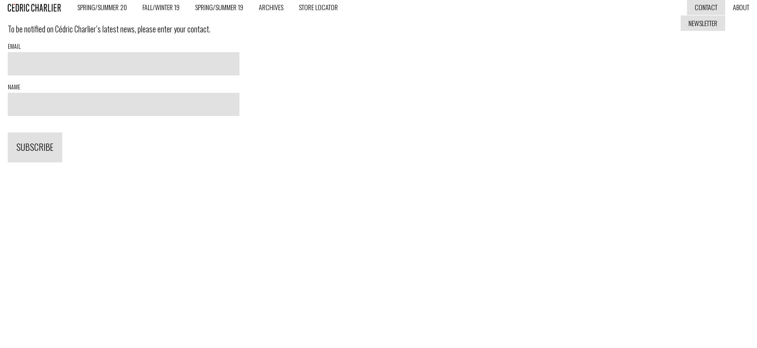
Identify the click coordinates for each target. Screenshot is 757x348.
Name (14, 87)
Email (14, 46)
